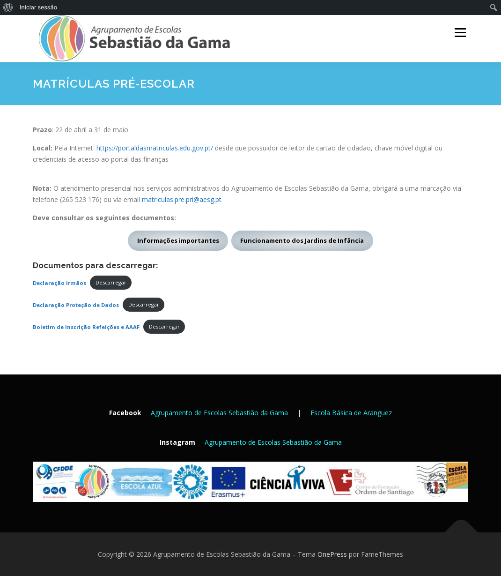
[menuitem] (8, 7)
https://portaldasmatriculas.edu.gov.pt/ (154, 147)
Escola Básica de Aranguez (351, 412)
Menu (460, 32)
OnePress (332, 554)
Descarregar (111, 282)
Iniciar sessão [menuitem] (38, 7)
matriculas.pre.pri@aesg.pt (181, 199)
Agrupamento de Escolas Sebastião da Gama (219, 412)
